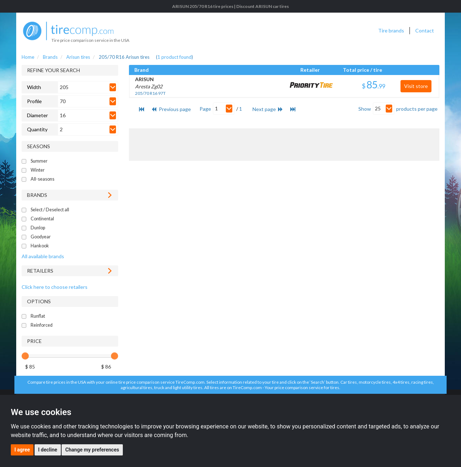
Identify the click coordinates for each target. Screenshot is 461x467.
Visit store (416, 86)
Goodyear (41, 236)
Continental (42, 218)
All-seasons (42, 179)
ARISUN (144, 79)
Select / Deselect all (50, 209)
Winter (38, 170)
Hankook (40, 245)
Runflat (38, 316)
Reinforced (42, 325)
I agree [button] (22, 450)
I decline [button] (47, 450)
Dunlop (38, 227)
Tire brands (391, 30)
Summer (39, 161)
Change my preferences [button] (92, 450)
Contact (424, 30)
